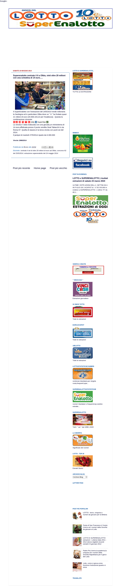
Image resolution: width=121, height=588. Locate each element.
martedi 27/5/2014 (30, 135)
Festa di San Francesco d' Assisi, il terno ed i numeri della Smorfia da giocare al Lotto (95, 527)
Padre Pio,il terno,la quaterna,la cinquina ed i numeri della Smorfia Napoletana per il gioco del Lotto (95, 554)
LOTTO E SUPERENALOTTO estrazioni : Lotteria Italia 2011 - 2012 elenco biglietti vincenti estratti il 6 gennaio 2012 (94, 541)
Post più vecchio (58, 168)
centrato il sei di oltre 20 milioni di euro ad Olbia (38, 150)
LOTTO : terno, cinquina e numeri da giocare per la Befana (95, 514)
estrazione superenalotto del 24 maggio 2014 (41, 153)
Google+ (3, 1)
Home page (40, 168)
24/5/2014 (47, 112)
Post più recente (21, 168)
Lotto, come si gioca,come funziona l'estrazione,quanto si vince (94, 565)
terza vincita (45, 130)
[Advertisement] (60, 49)
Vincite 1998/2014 (20, 140)
